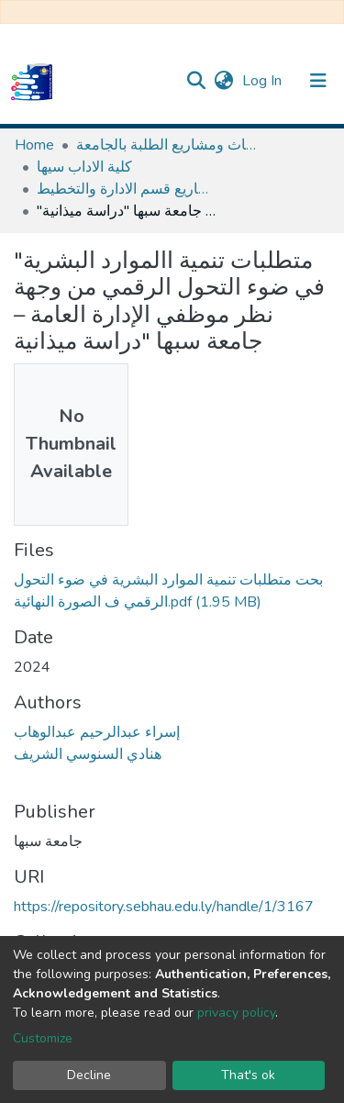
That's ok (248, 1075)
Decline (89, 1075)
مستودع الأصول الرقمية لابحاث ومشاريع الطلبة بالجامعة (168, 145)
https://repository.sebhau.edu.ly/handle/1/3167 (164, 907)
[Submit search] (195, 81)
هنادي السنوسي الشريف (87, 754)
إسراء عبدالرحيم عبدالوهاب (97, 732)
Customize (42, 1038)
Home (34, 145)
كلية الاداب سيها (84, 167)
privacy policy (236, 1012)
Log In (263, 81)
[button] (223, 81)
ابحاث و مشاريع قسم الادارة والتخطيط (128, 189)
